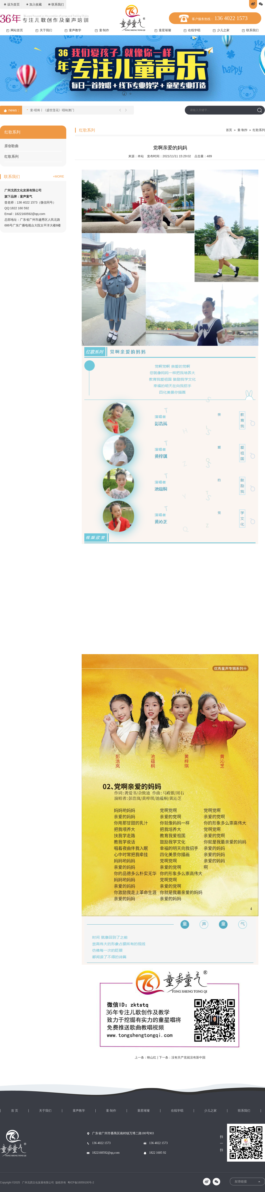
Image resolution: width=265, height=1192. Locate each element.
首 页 (14, 1110)
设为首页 (12, 4)
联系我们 (56, 4)
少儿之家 (221, 30)
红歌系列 (11, 156)
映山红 (151, 1057)
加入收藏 (34, 4)
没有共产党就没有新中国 (188, 1057)
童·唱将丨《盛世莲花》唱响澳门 (50, 109)
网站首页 (14, 30)
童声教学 (73, 30)
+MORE (58, 176)
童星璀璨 (163, 30)
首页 (229, 130)
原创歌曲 (11, 146)
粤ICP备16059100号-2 (81, 1182)
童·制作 (102, 30)
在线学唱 (192, 30)
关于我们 (44, 30)
